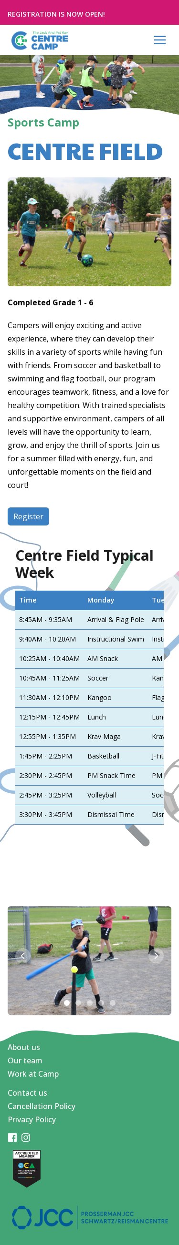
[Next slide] (156, 955)
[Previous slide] (23, 955)
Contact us (27, 1093)
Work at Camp (33, 1074)
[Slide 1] (67, 1003)
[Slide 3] (90, 1003)
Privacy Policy (32, 1119)
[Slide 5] (113, 1003)
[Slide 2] (78, 1003)
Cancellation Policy (41, 1106)
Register (28, 516)
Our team (25, 1060)
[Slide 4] (101, 1003)
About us (24, 1047)
